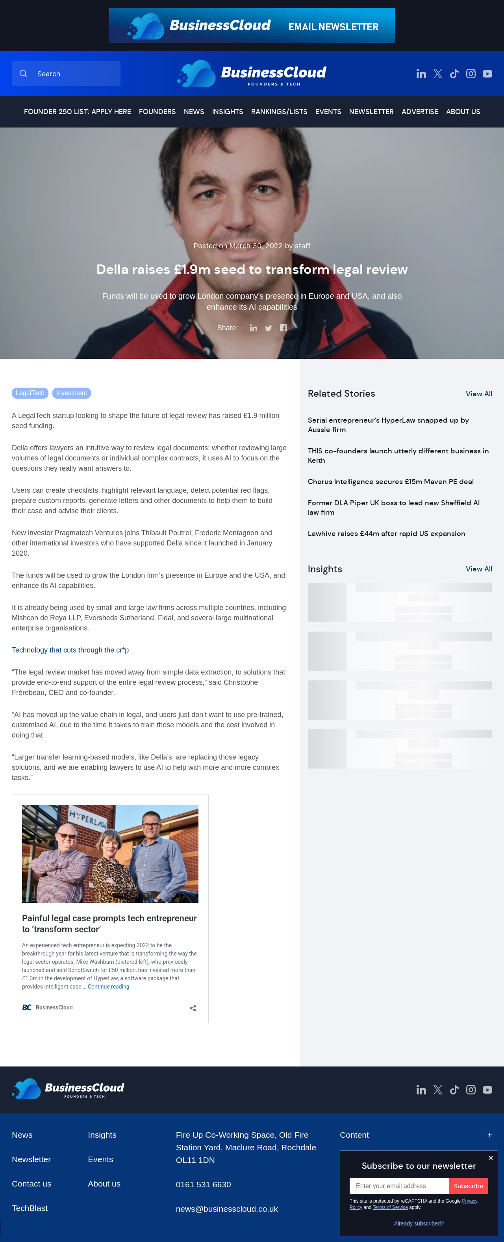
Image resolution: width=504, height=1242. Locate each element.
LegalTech (30, 393)
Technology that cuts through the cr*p (70, 650)
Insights (227, 111)
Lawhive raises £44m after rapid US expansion (386, 533)
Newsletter (371, 111)
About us (463, 111)
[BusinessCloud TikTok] (454, 73)
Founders (157, 111)
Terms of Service (390, 1207)
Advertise (420, 111)
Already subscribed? (419, 1223)
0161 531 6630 (203, 1184)
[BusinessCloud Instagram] (471, 73)
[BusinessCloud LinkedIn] (421, 73)
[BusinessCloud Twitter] (438, 73)
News (194, 111)
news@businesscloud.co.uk (227, 1208)
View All (479, 394)
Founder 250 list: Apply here (77, 111)
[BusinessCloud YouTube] (487, 73)
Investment (71, 393)
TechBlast (30, 1207)
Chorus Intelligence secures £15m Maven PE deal (391, 481)
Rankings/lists (279, 111)
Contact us (31, 1183)
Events (328, 111)
